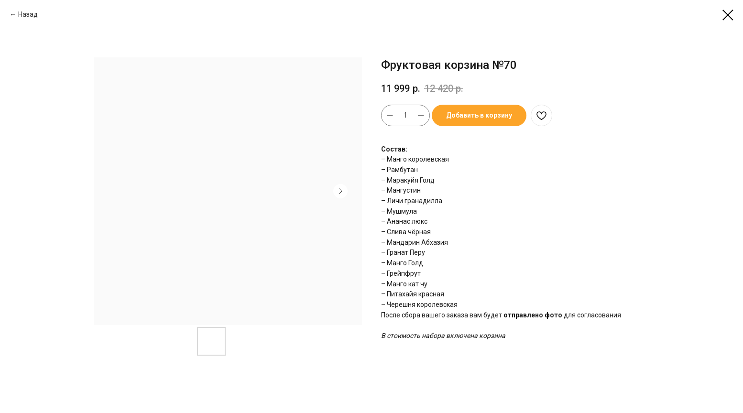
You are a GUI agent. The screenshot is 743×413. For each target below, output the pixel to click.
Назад (28, 14)
